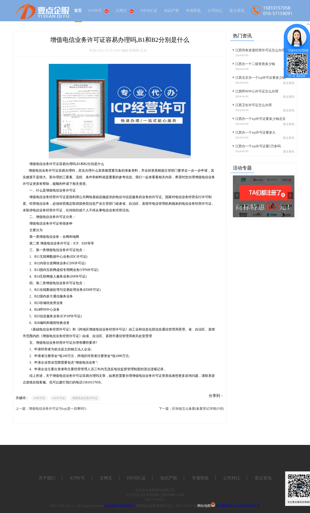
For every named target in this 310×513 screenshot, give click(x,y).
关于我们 (46, 478)
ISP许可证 (58, 398)
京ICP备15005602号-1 (119, 506)
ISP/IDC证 (149, 11)
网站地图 (204, 506)
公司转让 (215, 11)
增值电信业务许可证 (85, 398)
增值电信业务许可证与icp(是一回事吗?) (57, 408)
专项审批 (193, 11)
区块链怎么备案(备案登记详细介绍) (198, 408)
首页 (78, 11)
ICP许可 (98, 10)
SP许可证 (39, 398)
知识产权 (171, 11)
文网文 (124, 10)
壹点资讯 (236, 11)
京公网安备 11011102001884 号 (237, 506)
